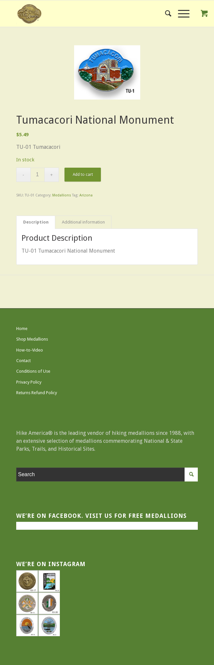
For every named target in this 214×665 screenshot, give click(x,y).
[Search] (164, 13)
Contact (23, 360)
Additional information (83, 222)
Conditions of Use (33, 371)
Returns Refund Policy (36, 392)
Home (21, 328)
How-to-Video (29, 350)
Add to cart (83, 174)
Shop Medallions (32, 339)
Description (36, 222)
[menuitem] (164, 13)
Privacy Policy (28, 382)
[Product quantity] (37, 175)
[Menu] (180, 13)
